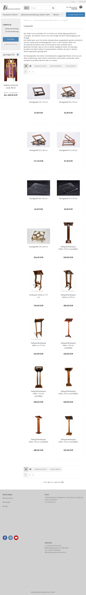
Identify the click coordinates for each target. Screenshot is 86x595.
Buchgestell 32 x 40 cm (38, 150)
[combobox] (40, 66)
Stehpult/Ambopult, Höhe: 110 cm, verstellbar (38, 393)
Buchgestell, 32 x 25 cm (38, 102)
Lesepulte (7, 25)
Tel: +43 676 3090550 (52, 550)
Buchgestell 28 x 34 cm (68, 102)
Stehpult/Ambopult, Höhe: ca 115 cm (38, 344)
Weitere (56, 15)
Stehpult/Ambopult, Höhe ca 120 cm (68, 296)
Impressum (8, 498)
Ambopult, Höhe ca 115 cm (38, 296)
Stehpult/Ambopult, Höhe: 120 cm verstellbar (68, 247)
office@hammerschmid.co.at (55, 552)
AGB (6, 506)
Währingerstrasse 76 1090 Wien (57, 548)
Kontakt (7, 502)
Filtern (10, 39)
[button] (26, 66)
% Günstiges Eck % (75, 15)
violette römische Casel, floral (10, 86)
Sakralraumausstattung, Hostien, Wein (35, 15)
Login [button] (72, 2)
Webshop (34, 592)
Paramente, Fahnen (10, 15)
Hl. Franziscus (50, 502)
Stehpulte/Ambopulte (11, 29)
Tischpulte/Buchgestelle (11, 31)
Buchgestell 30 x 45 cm (38, 198)
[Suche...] (26, 8)
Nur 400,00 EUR (10, 94)
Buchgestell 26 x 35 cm (68, 198)
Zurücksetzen (10, 44)
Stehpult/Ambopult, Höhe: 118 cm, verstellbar (68, 345)
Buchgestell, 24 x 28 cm (38, 246)
